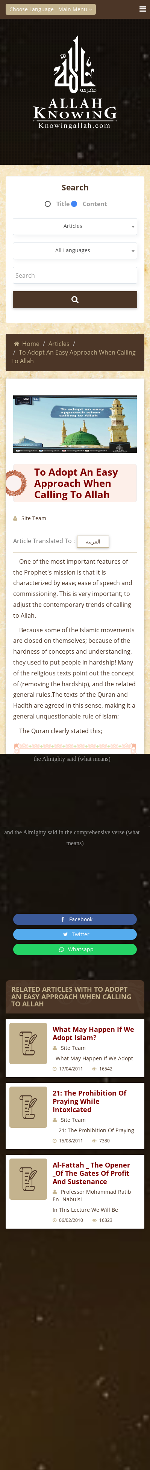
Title (63, 204)
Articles (59, 344)
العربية (93, 541)
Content (95, 204)
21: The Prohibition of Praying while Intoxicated (89, 1101)
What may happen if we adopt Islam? (93, 1033)
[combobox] (75, 226)
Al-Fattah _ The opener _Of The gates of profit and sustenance (91, 1173)
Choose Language (34, 9)
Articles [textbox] (73, 225)
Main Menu (75, 9)
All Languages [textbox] (72, 250)
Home (26, 344)
